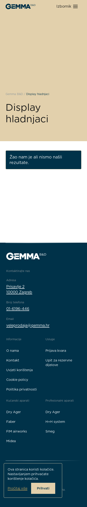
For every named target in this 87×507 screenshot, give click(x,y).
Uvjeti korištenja (19, 370)
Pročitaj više (17, 488)
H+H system (55, 421)
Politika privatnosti (21, 389)
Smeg (50, 431)
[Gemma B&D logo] (20, 6)
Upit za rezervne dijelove (58, 362)
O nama (12, 350)
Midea (11, 441)
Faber (11, 421)
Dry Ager (13, 412)
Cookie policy (17, 380)
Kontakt (12, 360)
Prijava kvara (55, 350)
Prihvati (43, 488)
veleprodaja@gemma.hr (27, 325)
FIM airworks (16, 431)
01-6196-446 (17, 309)
